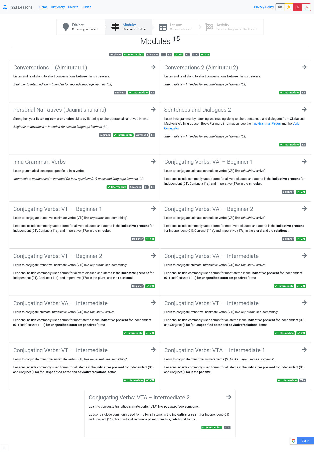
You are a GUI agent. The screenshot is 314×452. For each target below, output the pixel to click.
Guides (86, 7)
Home (43, 7)
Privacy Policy (264, 7)
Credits (73, 7)
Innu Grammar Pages (266, 123)
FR (306, 7)
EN (297, 7)
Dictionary (58, 7)
